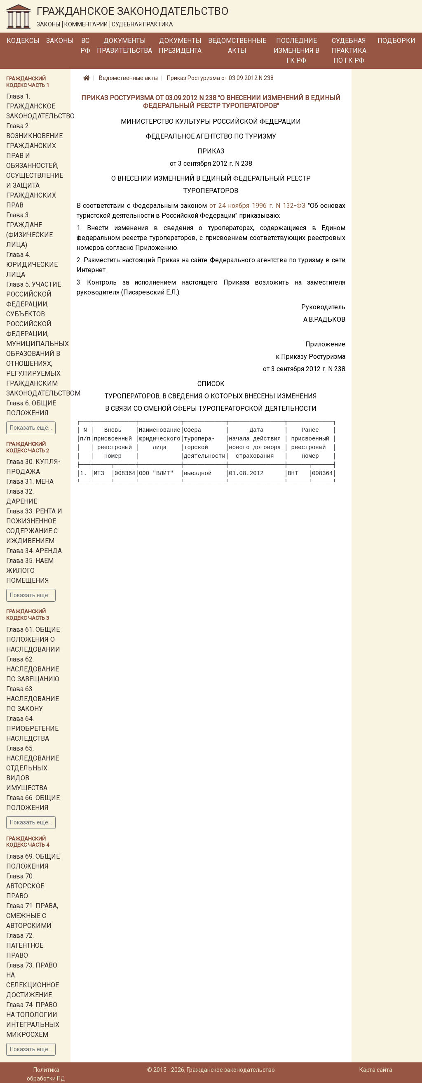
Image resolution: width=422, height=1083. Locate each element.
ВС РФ (85, 45)
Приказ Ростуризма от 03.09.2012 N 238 (220, 78)
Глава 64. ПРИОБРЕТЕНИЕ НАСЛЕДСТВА (32, 728)
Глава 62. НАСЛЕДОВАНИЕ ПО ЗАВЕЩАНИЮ (32, 669)
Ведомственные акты (237, 45)
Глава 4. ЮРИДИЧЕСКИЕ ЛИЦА (32, 264)
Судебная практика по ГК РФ (348, 50)
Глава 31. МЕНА (30, 481)
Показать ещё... (31, 427)
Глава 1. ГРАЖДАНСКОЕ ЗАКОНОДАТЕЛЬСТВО (40, 106)
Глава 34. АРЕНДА (34, 551)
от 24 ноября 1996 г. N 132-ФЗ (257, 206)
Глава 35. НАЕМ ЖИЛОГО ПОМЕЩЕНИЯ (30, 570)
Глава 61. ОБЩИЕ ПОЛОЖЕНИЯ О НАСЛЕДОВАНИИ (33, 639)
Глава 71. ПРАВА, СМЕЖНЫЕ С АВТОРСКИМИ (32, 916)
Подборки (396, 41)
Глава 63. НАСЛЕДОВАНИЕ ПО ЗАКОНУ (32, 699)
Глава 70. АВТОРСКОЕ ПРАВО (25, 886)
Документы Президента (180, 45)
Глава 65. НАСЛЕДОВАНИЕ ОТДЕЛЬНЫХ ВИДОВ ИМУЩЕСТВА (32, 768)
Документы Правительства (124, 45)
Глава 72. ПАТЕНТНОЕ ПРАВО (24, 945)
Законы (60, 41)
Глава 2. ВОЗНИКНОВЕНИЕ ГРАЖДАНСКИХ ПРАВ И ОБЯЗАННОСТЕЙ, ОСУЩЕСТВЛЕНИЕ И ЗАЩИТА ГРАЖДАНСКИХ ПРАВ (34, 165)
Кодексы (23, 41)
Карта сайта (375, 1070)
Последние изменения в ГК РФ (296, 50)
